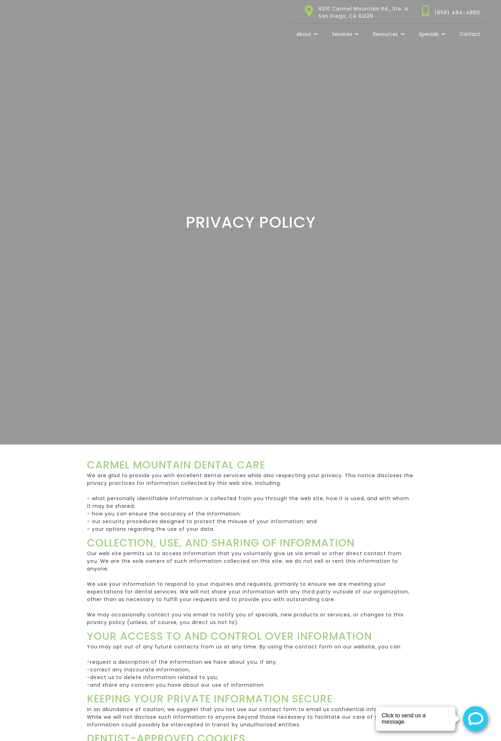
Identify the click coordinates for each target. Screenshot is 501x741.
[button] (307, 34)
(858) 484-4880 (457, 12)
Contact (470, 34)
